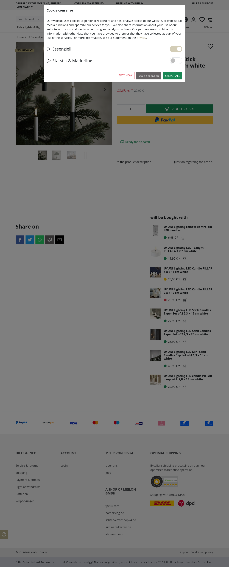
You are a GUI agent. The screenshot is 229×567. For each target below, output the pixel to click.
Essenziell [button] (59, 49)
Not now (126, 75)
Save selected (148, 76)
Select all (172, 76)
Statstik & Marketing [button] (69, 60)
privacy (141, 38)
